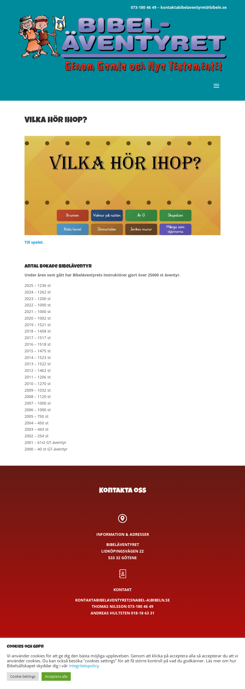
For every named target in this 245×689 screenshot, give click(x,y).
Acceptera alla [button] (56, 676)
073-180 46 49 (143, 7)
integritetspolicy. (84, 665)
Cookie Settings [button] (23, 676)
